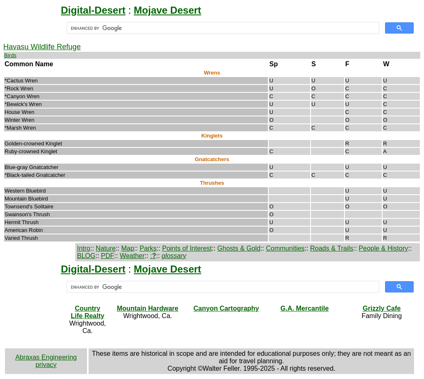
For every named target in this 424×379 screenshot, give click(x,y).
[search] (222, 28)
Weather (132, 255)
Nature (106, 248)
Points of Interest (187, 248)
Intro (83, 248)
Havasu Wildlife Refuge (42, 47)
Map (127, 248)
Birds (10, 55)
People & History (383, 248)
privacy (46, 364)
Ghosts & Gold (238, 248)
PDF (107, 255)
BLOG (86, 255)
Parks (148, 248)
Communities (285, 248)
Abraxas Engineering (46, 357)
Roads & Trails (331, 248)
